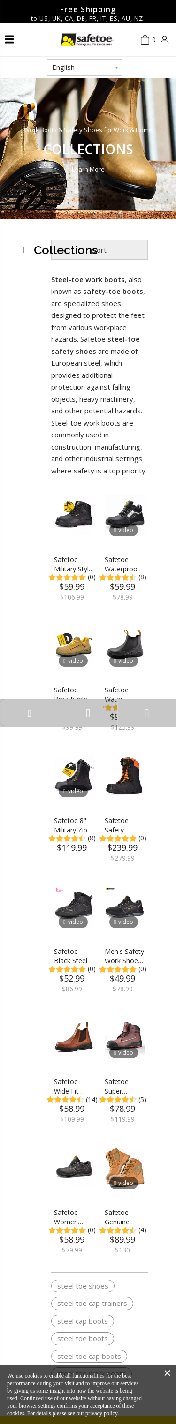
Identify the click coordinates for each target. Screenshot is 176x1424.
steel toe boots (82, 1338)
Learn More (88, 169)
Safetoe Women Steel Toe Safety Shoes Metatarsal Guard (74, 1217)
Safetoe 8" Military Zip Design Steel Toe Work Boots (73, 825)
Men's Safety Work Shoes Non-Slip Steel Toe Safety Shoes (125, 956)
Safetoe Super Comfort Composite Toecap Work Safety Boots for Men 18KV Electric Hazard (123, 1086)
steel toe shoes (82, 1285)
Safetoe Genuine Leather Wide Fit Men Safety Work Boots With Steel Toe (125, 1217)
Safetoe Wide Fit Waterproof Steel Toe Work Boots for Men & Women (72, 1086)
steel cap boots (82, 1321)
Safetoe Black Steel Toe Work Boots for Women (70, 956)
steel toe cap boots (89, 1356)
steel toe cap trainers (92, 1303)
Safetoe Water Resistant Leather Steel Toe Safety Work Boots (123, 694)
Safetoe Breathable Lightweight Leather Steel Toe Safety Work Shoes (72, 694)
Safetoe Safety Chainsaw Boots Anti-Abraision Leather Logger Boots (122, 825)
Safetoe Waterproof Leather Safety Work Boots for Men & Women (123, 564)
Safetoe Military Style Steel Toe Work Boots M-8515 (73, 564)
